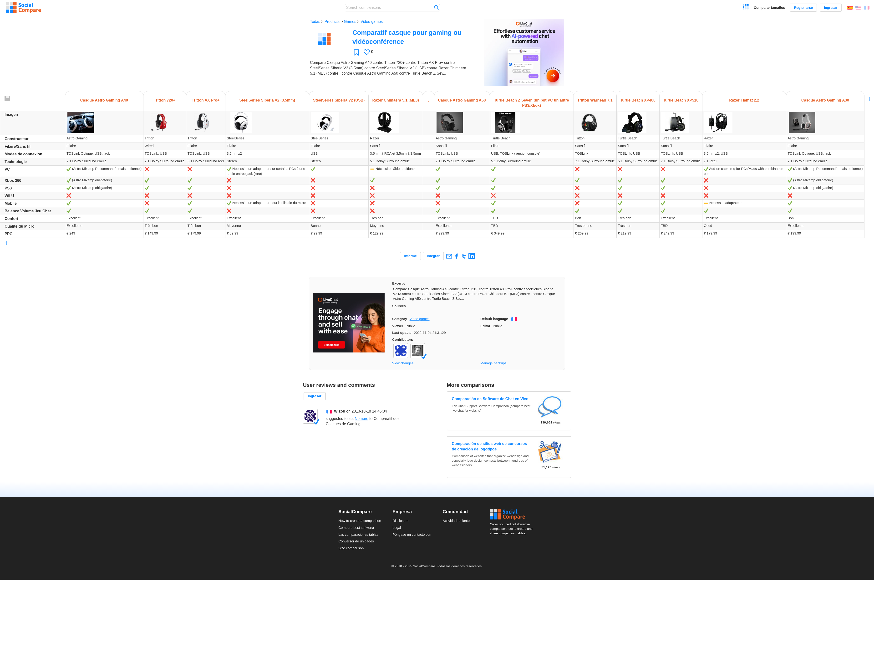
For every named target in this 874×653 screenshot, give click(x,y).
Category (399, 319)
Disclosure (400, 521)
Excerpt (398, 283)
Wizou (339, 411)
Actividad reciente (456, 521)
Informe (410, 256)
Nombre (361, 419)
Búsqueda (436, 7)
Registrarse (803, 8)
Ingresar (831, 8)
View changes (402, 363)
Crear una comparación (746, 8)
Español (850, 8)
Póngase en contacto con (411, 534)
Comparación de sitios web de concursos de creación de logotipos (489, 446)
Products (332, 22)
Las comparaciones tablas (358, 534)
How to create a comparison (359, 521)
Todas (315, 22)
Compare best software (356, 528)
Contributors (402, 340)
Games (350, 22)
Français (866, 8)
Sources (399, 306)
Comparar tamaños (769, 8)
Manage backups (493, 363)
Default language (494, 319)
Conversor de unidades (356, 541)
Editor (485, 326)
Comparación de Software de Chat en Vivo (490, 399)
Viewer (397, 326)
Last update (402, 333)
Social (513, 514)
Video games (372, 22)
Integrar (433, 256)
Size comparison (351, 548)
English (858, 8)
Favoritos (356, 52)
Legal (396, 528)
